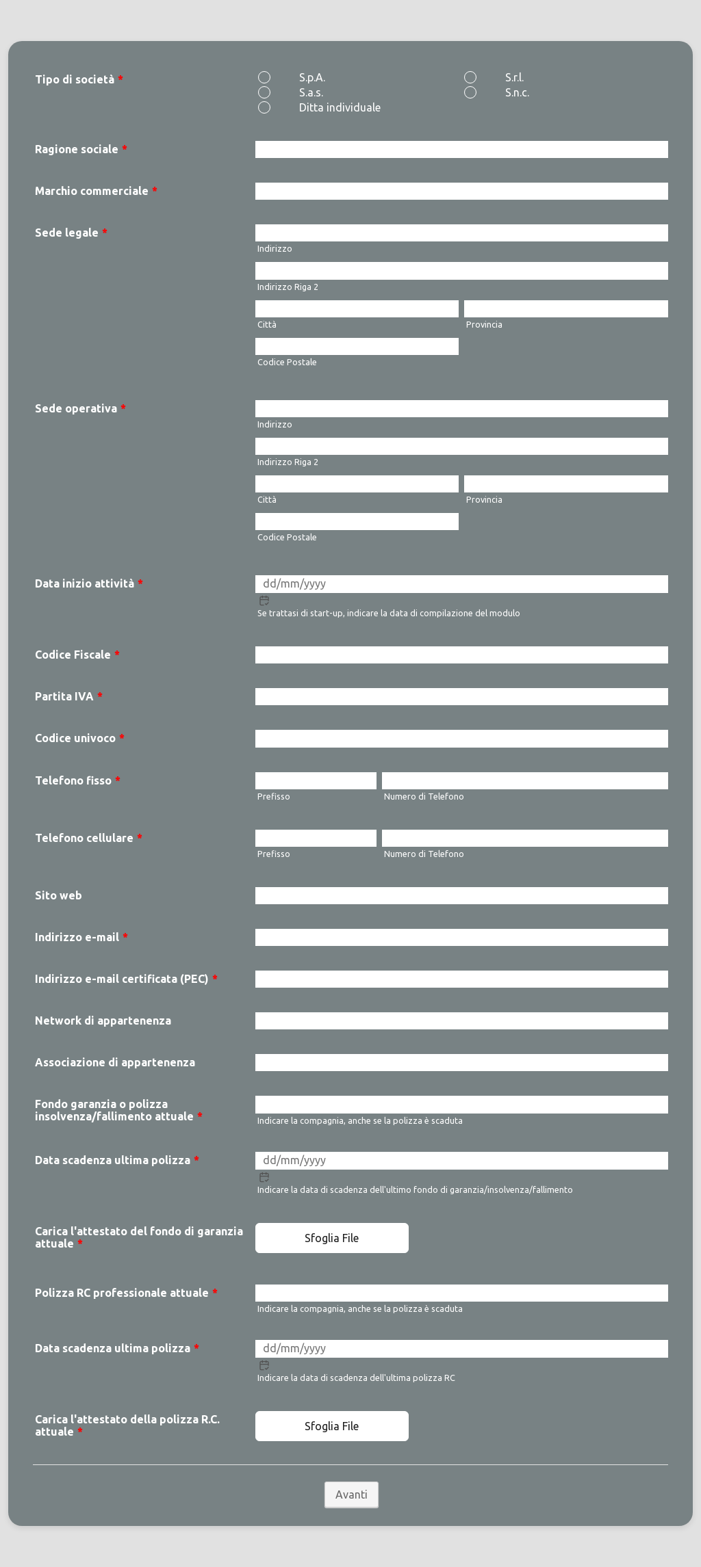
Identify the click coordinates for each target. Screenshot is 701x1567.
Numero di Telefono (424, 796)
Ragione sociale (81, 149)
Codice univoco (80, 738)
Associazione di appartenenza (115, 1062)
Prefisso (273, 796)
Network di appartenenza (103, 1020)
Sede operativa (80, 408)
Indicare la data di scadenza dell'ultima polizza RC (356, 1377)
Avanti (351, 1494)
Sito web (58, 895)
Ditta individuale (340, 107)
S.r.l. (514, 77)
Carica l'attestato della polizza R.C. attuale (127, 1425)
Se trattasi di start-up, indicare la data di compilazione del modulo (388, 613)
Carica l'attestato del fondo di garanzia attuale (139, 1237)
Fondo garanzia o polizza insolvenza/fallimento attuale (119, 1110)
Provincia (484, 324)
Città (267, 324)
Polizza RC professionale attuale (126, 1293)
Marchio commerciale (96, 191)
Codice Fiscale (77, 654)
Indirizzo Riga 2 (287, 286)
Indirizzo (274, 248)
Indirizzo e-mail (81, 937)
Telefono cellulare (88, 838)
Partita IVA (69, 696)
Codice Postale (287, 362)
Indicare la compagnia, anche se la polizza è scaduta (360, 1120)
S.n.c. (517, 92)
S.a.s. (311, 92)
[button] (264, 600)
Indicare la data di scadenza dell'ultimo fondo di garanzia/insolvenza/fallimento (415, 1189)
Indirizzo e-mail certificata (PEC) (126, 979)
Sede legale (71, 232)
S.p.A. (312, 77)
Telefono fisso (77, 780)
